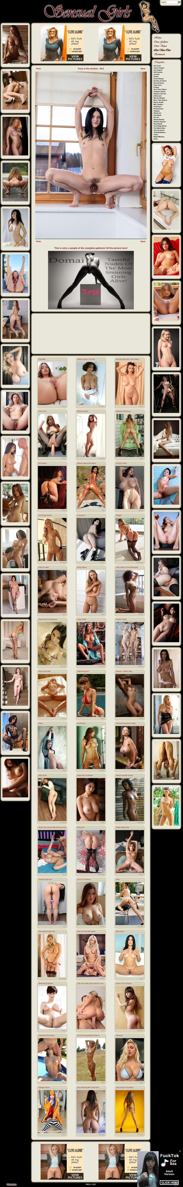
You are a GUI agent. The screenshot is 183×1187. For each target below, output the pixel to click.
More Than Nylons (160, 100)
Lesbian (140, 666)
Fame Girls (158, 85)
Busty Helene (81, 567)
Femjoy (156, 87)
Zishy (156, 139)
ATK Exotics (158, 72)
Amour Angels (159, 68)
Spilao (40, 723)
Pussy (63, 406)
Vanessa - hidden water (124, 671)
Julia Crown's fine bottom (125, 1087)
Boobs (141, 406)
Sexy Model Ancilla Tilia (46, 931)
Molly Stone (42, 775)
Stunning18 (158, 124)
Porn (64, 874)
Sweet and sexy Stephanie (47, 619)
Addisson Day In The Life (86, 359)
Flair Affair (41, 359)
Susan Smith (81, 619)
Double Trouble (121, 619)
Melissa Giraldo (82, 411)
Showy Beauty (159, 119)
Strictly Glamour (160, 122)
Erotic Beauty (159, 79)
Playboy (157, 111)
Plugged (119, 515)
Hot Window (81, 723)
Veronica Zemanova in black (126, 723)
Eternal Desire (159, 83)
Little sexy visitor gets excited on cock (90, 983)
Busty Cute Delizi (44, 671)
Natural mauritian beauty (124, 775)
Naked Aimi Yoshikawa (85, 775)
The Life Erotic (159, 130)
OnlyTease (157, 106)
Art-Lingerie (158, 70)
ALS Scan (157, 66)
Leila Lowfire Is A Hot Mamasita (127, 567)
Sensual (102, 458)
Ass (103, 510)
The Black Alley (159, 128)
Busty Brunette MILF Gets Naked (127, 359)
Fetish (63, 458)
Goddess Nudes (160, 91)
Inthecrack (157, 96)
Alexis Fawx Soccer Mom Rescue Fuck (52, 827)
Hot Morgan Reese (45, 515)
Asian (103, 822)
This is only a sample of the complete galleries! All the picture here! (91, 248)
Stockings (139, 562)
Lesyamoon (81, 515)
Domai (156, 76)
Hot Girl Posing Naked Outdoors (88, 1035)
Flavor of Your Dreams (124, 983)
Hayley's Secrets (160, 94)
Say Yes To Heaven (84, 879)
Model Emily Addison (45, 983)
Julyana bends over (45, 879)
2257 (94, 1184)
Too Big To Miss (121, 463)
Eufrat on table (43, 567)
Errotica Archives (160, 81)
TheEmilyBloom (159, 132)
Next (143, 68)
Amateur (102, 406)
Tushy (156, 134)
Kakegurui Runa (44, 1087)
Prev (38, 68)
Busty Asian (120, 931)
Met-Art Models (159, 98)
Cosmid (156, 74)
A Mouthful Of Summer (46, 1035)
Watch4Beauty (159, 137)
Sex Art (156, 117)
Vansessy (119, 1035)
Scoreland (157, 115)
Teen (141, 458)
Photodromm (158, 109)
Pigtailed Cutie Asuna (123, 411)
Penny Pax (42, 411)
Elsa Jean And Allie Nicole (86, 931)
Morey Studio (159, 102)
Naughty (63, 666)
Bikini (103, 718)
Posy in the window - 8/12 (91, 68)
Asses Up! (80, 827)
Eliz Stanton (42, 463)
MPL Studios (158, 104)
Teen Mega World (160, 126)
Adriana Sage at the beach (86, 463)
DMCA (88, 1184)
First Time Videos (160, 89)
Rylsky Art (157, 113)
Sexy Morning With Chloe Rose (88, 1087)
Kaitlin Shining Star (122, 827)
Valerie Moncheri (83, 671)
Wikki (118, 879)
